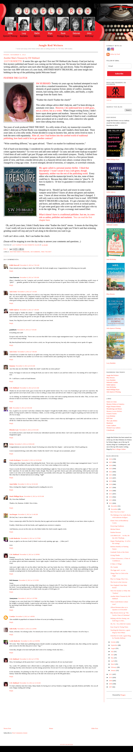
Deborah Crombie (112, 225)
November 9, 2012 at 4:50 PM (30, 641)
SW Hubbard (35, 251)
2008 (110, 684)
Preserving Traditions (117, 526)
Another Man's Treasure (20, 251)
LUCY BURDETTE (13, 61)
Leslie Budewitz (14, 538)
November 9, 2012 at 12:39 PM (30, 554)
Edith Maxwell (14, 265)
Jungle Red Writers (50, 45)
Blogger (122, 695)
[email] (119, 66)
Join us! (109, 100)
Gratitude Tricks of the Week (119, 552)
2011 (110, 674)
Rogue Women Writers (114, 406)
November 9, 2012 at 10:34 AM (28, 484)
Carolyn (12, 616)
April (113, 661)
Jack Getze (13, 292)
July (112, 651)
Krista (11, 444)
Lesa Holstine (111, 416)
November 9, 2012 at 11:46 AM (28, 514)
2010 (110, 677)
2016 (110, 491)
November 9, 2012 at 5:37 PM (29, 659)
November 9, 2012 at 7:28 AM (29, 310)
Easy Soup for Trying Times (119, 627)
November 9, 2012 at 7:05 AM (29, 265)
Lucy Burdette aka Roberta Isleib (26, 245)
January (113, 670)
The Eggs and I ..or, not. (118, 570)
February (114, 667)
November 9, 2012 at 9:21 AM (29, 388)
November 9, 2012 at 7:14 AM (27, 292)
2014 (110, 497)
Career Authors (111, 425)
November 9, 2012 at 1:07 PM (27, 598)
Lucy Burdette (111, 363)
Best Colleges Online (119, 449)
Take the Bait (46, 251)
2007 (110, 687)
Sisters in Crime (112, 402)
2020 (110, 478)
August (113, 648)
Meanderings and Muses (114, 409)
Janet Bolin (13, 484)
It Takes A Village (116, 564)
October (113, 642)
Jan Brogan (13, 514)
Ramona (12, 366)
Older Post (94, 728)
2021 (110, 475)
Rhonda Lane (14, 430)
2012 (110, 503)
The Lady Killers (112, 421)
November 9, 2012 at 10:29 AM (31, 460)
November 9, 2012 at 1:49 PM (25, 616)
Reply (11, 271)
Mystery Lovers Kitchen (114, 411)
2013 (110, 500)
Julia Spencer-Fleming (114, 392)
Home (51, 728)
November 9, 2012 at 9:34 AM (22, 408)
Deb (10, 408)
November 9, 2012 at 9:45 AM (28, 430)
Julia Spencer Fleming (114, 328)
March (113, 664)
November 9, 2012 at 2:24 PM (26, 629)
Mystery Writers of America (115, 404)
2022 (110, 472)
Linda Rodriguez (15, 460)
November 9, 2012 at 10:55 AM (34, 496)
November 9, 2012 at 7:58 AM (27, 352)
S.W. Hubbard (14, 388)
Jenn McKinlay (111, 259)
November (114, 509)
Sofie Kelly (13, 629)
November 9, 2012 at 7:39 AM (26, 330)
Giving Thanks (115, 555)
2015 (110, 494)
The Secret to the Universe (118, 582)
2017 (110, 487)
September (114, 645)
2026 (110, 459)
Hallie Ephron (14, 310)
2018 (110, 484)
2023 (110, 468)
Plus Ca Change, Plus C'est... (119, 579)
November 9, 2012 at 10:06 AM (24, 444)
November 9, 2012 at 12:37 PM (31, 538)
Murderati (110, 423)
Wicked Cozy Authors (113, 428)
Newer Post (7, 728)
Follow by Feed (115, 54)
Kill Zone (110, 418)
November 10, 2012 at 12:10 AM (30, 683)
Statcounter (66, 744)
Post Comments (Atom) (19, 733)
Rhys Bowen (111, 294)
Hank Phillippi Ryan (16, 496)
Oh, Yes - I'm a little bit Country (120, 624)
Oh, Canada (114, 567)
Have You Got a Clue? (117, 512)
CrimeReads (110, 430)
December (114, 506)
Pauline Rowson (115, 532)
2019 (110, 481)
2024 (110, 465)
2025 (110, 462)
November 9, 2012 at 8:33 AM (25, 366)
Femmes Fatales (112, 413)
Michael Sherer (115, 529)
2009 (110, 681)
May (112, 658)
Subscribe (119, 73)
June (112, 655)
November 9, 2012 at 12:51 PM (29, 580)
